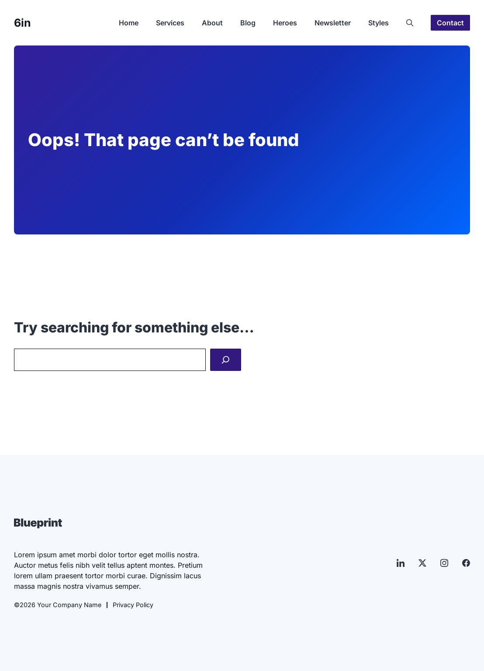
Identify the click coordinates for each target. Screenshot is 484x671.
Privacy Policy (133, 605)
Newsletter (333, 22)
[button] (410, 22)
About (212, 22)
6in (22, 22)
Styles (378, 22)
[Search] (225, 360)
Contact (450, 22)
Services (170, 22)
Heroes (285, 22)
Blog (248, 22)
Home (128, 22)
